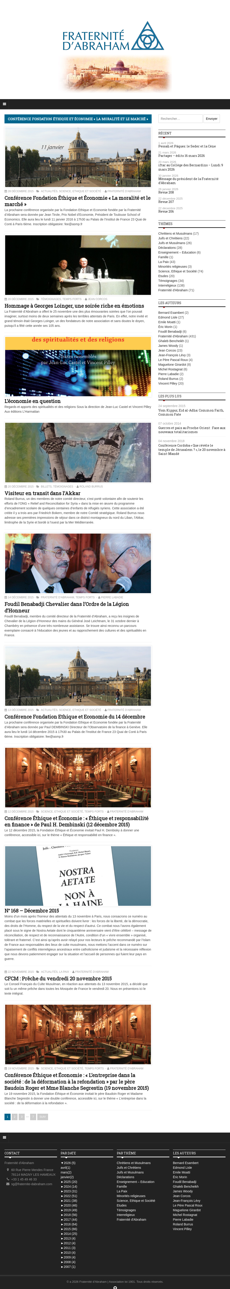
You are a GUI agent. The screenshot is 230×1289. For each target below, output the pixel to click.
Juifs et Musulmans (171, 243)
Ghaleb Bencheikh (171, 341)
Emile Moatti (167, 322)
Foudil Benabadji (170, 331)
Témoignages (51, 299)
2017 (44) (69, 1219)
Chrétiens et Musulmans (175, 233)
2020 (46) (69, 1205)
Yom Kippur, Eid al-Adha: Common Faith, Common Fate (191, 412)
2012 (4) (68, 1243)
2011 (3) (68, 1248)
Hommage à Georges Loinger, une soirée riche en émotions (74, 306)
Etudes (163, 276)
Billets (46, 486)
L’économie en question (32, 401)
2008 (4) (68, 1262)
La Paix (64, 971)
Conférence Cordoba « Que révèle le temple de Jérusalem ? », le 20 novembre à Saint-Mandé (191, 449)
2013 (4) (68, 1238)
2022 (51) (69, 1196)
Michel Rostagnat (170, 369)
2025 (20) (69, 1182)
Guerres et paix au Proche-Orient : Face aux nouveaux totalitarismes (192, 430)
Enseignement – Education (177, 252)
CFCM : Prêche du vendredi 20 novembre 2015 (58, 978)
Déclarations (167, 247)
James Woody (168, 345)
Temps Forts (72, 299)
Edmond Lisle (167, 317)
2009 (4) (68, 1257)
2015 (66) (69, 1229)
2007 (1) (68, 1267)
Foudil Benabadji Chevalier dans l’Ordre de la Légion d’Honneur (66, 607)
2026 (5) (68, 1163)
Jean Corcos (97, 299)
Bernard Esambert (171, 312)
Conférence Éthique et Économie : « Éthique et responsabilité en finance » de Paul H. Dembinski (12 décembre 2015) (76, 821)
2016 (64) (69, 1224)
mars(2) (66, 1172)
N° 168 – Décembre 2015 (31, 910)
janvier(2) (67, 1177)
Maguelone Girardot (172, 364)
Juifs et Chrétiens (170, 238)
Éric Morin (165, 327)
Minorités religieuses (172, 266)
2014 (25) (69, 1234)
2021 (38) (69, 1200)
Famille (163, 257)
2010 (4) (68, 1252)
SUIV (43, 1116)
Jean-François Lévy (172, 355)
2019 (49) (69, 1210)
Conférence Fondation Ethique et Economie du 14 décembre (74, 716)
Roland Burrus (91, 486)
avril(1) (65, 1167)
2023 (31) (69, 1191)
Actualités (49, 191)
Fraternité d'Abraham (124, 191)
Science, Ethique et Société (80, 191)
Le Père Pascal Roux (173, 360)
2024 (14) (69, 1186)
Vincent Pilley (167, 383)
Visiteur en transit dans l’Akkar (42, 493)
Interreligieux (167, 285)
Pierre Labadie (112, 597)
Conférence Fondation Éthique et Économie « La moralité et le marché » (77, 201)
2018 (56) (69, 1215)
